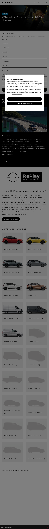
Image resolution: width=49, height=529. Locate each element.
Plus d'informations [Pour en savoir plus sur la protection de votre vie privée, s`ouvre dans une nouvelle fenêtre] (17, 94)
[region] (24, 93)
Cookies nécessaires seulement (24, 103)
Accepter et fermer (24, 98)
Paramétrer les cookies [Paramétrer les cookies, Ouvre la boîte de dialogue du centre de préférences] (24, 108)
